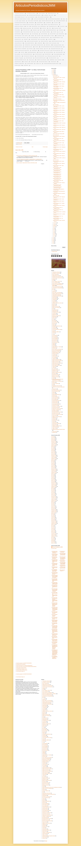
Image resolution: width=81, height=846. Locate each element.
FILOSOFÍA (61, 30)
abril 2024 (52, 464)
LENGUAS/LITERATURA (19, 41)
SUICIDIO (26, 61)
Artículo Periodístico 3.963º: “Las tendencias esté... (58, 88)
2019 (53, 241)
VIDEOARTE (26, 65)
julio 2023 (52, 474)
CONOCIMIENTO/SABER (60, 20)
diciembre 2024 (53, 455)
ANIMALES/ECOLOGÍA (52, 13)
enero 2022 (53, 495)
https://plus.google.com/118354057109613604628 (62, 563)
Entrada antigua (45, 146)
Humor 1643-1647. (56, 104)
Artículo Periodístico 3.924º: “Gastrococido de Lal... (57, 179)
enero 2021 (53, 508)
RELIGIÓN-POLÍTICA (55, 413)
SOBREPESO (52, 59)
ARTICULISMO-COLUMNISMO (43, 17)
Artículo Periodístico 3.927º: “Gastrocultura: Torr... (57, 172)
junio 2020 (52, 515)
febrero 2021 (53, 507)
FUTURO (43, 741)
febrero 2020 (53, 518)
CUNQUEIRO (17, 24)
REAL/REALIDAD (45, 817)
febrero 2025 (53, 452)
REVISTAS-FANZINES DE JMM (20, 59)
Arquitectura (46, 15)
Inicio (32, 146)
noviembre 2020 (53, 510)
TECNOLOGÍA (33, 61)
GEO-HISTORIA (53, 33)
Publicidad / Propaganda (56, 409)
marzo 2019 (53, 530)
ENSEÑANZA (17, 28)
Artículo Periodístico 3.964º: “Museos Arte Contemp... (58, 86)
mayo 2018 (53, 539)
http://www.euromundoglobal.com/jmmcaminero (54, 552)
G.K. (53, 334)
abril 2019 (52, 529)
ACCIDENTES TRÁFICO (31, 13)
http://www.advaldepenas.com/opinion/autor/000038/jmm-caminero (55, 576)
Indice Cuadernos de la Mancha (20, 37)
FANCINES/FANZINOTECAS (51, 30)
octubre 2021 (53, 499)
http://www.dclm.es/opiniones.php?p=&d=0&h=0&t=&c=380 (55, 564)
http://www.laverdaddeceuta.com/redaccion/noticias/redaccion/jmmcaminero (55, 631)
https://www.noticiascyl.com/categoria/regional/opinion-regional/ (54, 590)
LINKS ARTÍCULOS (18, 43)
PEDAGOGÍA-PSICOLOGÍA (56, 48)
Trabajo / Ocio (38, 63)
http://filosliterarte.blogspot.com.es (62, 565)
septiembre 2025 (53, 444)
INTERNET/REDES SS (56, 37)
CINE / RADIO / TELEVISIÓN (33, 20)
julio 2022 (52, 488)
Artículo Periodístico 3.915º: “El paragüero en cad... (57, 208)
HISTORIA (39, 35)
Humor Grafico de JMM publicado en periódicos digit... (58, 189)
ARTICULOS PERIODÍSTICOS (57, 286)
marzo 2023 (53, 479)
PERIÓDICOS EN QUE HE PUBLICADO (22, 50)
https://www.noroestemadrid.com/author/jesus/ (54, 557)
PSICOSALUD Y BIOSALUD (29, 56)
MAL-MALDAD (54, 43)
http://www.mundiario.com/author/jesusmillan (54, 612)
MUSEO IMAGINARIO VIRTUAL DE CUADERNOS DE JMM (51, 46)
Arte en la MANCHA (31, 17)
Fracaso (53, 330)
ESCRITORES (36, 28)
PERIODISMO (34, 50)
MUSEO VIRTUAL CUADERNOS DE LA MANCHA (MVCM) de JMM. (26, 155)
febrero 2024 (53, 466)
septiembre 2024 (53, 458)
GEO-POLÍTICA (61, 33)
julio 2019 (52, 525)
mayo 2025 (53, 449)
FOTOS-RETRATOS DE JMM (56, 329)
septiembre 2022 (53, 486)
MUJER (36, 46)
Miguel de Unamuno (18, 46)
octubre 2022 (53, 485)
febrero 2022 (53, 494)
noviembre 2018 (53, 533)
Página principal (54, 251)
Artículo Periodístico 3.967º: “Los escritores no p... (58, 80)
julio (54, 228)
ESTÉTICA (44, 28)
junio (54, 229)
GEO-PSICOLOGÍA (18, 35)
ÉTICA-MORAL (17, 30)
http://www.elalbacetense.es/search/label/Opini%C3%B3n (54, 580)
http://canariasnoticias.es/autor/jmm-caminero (54, 643)
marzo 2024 (53, 465)
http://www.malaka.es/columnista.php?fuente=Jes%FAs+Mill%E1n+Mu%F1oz (54, 594)
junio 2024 (52, 462)
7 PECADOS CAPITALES (19, 13)
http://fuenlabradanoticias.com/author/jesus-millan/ (54, 555)
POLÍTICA (22, 52)
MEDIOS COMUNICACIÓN (56, 372)
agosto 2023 (53, 473)
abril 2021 (52, 504)
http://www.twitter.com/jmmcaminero (62, 568)
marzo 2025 (53, 451)
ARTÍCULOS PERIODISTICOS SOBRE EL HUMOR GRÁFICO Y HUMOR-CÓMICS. (29, 159)
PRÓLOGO (41, 52)
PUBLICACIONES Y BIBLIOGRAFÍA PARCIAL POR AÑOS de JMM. (26, 162)
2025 (53, 71)
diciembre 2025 (53, 441)
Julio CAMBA (42, 39)
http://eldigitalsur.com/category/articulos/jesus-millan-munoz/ (54, 657)
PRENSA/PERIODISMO (31, 52)
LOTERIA (47, 43)
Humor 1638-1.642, (56, 135)
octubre (54, 224)
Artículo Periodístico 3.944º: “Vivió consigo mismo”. (58, 139)
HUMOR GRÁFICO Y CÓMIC (48, 35)
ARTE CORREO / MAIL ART (20, 17)
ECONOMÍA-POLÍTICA (53, 26)
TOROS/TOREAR (30, 63)
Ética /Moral (56, 28)
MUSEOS (31, 48)
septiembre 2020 (53, 511)
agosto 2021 (53, 501)
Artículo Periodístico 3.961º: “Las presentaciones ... (58, 93)
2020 (53, 240)
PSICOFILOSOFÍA (38, 54)
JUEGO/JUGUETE (34, 39)
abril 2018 (52, 540)
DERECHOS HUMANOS (19, 26)
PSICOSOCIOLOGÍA (41, 56)
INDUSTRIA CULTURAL (45, 37)
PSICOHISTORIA (48, 54)
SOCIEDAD (59, 59)
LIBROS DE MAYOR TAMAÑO (56, 41)
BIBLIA (53, 289)
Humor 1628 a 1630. (56, 195)
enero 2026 (53, 440)
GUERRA (26, 35)
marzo (54, 233)
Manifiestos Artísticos (45, 778)
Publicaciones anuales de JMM (52, 56)
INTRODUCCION (18, 39)
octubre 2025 (53, 443)
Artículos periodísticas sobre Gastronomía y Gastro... (57, 187)
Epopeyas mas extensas (27, 28)
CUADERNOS (48, 22)
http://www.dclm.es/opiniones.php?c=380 (55, 567)
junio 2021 (52, 503)
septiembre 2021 (53, 500)
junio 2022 (52, 489)
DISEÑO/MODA (43, 26)
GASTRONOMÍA (18, 33)
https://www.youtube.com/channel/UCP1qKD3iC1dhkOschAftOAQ (62, 558)
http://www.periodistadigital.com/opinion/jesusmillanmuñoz (54, 560)
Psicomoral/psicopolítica (58, 54)
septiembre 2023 (53, 472)
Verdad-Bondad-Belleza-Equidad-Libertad (51, 63)
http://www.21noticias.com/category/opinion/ (54, 618)
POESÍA (16, 52)
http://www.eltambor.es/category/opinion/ (54, 637)
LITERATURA (39, 43)
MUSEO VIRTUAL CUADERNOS (20, 48)
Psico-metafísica (18, 54)
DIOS (27, 26)
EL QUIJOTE (62, 26)
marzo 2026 (53, 437)
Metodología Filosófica (55, 374)
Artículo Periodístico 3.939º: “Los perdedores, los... (58, 149)
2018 (53, 243)
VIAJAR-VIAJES (17, 65)
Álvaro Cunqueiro (42, 13)
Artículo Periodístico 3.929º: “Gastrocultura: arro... (57, 168)
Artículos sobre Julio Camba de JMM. (58, 133)
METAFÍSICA (54, 373)
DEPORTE (38, 24)
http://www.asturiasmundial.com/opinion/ (54, 623)
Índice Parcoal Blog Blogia (33, 37)
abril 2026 (52, 436)
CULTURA (56, 22)
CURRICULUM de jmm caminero (28, 24)
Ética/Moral (35, 30)
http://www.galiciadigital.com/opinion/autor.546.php (54, 621)
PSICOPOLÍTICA (18, 56)
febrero (54, 234)
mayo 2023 (53, 477)
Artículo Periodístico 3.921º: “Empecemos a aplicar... (57, 185)
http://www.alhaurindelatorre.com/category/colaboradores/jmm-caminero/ (54, 604)
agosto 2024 (53, 459)
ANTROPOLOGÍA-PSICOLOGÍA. (35, 15)
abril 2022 (52, 492)
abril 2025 (52, 450)
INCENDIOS (59, 35)
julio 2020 (52, 514)
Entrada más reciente (19, 146)
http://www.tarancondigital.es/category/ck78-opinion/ (54, 583)
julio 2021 (52, 502)
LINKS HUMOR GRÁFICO (29, 43)
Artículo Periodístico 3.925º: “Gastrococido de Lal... (57, 176)
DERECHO (46, 24)
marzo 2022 (53, 493)
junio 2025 (52, 448)
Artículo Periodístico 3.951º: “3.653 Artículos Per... (58, 121)
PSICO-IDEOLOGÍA (59, 52)
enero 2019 (53, 532)
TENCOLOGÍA (53, 61)
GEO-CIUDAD (26, 33)
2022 (53, 237)
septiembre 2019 (53, 523)
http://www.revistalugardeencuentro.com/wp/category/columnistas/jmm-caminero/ (55, 609)
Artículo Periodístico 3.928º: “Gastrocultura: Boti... (57, 170)
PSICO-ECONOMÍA (49, 52)
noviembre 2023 (53, 470)
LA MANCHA (50, 39)
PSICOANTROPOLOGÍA (27, 54)
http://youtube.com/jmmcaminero (62, 561)
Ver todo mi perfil (53, 548)
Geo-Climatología (35, 33)
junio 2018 (52, 538)
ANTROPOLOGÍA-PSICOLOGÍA (20, 15)
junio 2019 (52, 526)
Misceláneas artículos (28, 46)
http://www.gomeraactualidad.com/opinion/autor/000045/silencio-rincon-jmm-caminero (54, 646)
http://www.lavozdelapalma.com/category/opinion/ (55, 634)
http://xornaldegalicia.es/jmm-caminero (54, 615)
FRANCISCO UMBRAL (55, 331)
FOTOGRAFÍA (54, 328)
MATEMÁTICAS (54, 371)
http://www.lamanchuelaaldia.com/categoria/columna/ (54, 586)
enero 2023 (53, 481)
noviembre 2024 (53, 456)
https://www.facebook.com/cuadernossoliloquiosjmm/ (62, 554)
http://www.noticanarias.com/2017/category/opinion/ (54, 640)
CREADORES (31, 22)
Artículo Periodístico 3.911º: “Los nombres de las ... (58, 216)
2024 (53, 72)
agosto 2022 (53, 487)
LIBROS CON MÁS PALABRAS (32, 41)
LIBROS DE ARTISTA (44, 41)
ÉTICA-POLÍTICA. (26, 30)
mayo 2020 (53, 516)
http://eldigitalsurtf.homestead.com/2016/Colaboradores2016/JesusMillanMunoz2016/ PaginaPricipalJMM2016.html (55, 652)
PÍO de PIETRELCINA (56, 50)
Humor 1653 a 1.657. (56, 76)
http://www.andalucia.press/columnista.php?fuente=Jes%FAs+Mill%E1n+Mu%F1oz (54, 599)
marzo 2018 (53, 541)
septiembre (55, 225)
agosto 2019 (53, 524)
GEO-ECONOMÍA (44, 33)
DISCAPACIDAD (35, 26)
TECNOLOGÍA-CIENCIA (43, 61)
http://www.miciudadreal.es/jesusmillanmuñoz (54, 573)
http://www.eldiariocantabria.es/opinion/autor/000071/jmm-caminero (54, 626)
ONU (47, 48)
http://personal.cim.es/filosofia (62, 551)
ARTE (52, 15)
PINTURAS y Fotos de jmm (45, 50)
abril (54, 232)
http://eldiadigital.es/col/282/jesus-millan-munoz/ (54, 570)
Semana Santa (31, 59)
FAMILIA (41, 30)
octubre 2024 (53, 457)
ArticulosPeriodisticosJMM (35, 5)
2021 (53, 239)
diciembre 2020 (53, 509)
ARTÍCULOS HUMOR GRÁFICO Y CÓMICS (49, 693)
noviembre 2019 (53, 522)
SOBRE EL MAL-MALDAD (41, 59)
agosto (54, 226)
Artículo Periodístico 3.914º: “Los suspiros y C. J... (58, 210)
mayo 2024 (53, 463)
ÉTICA (50, 28)
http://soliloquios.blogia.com (62, 570)
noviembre (54, 222)
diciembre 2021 (53, 496)
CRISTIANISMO (40, 22)
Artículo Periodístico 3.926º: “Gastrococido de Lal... (57, 174)
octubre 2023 (53, 471)
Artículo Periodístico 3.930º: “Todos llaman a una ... (58, 166)
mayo (54, 230)
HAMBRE (32, 35)
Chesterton (23, 20)
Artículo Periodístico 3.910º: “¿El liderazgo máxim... (58, 218)
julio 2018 (52, 537)
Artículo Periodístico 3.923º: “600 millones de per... (58, 181)
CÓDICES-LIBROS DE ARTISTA (47, 20)
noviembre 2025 (53, 442)
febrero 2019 (53, 531)
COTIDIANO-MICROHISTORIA (20, 22)
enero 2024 (53, 467)
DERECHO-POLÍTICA (54, 24)
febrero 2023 (53, 480)
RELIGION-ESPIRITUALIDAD (46, 818)
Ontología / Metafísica (39, 48)
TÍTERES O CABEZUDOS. (19, 63)
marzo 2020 (53, 517)
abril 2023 (52, 478)
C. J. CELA (17, 20)
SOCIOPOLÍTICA (18, 61)
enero (54, 236)
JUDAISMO (26, 39)
